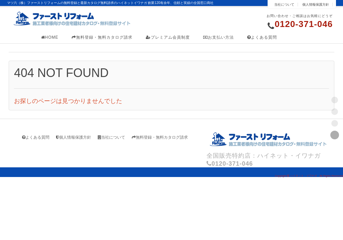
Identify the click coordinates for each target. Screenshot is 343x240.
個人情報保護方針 (315, 4)
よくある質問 (262, 37)
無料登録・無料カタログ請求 (102, 37)
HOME (49, 37)
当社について (284, 4)
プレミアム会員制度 (168, 37)
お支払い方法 (218, 37)
